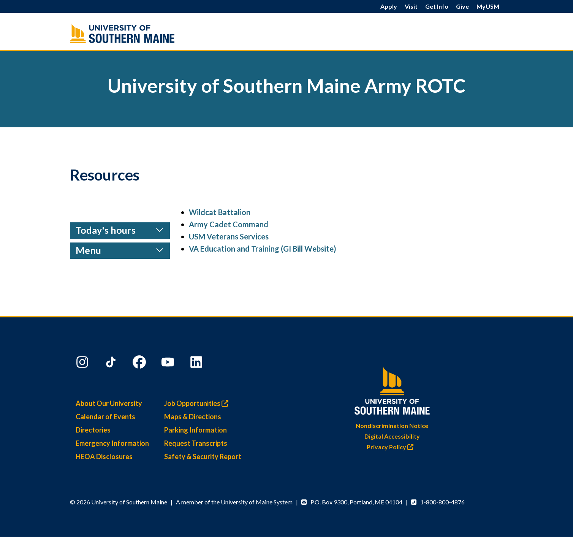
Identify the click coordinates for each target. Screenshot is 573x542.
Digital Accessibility (392, 436)
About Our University (109, 403)
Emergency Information (112, 443)
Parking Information (195, 430)
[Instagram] (83, 363)
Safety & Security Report (202, 456)
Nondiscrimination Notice (392, 425)
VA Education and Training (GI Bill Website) (262, 248)
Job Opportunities (198, 403)
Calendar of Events (105, 416)
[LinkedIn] (197, 363)
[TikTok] (111, 363)
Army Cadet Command (228, 224)
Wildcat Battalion (219, 212)
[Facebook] (140, 363)
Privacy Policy (392, 446)
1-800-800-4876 (442, 502)
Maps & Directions (192, 416)
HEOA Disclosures (104, 456)
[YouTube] (168, 363)
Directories (93, 430)
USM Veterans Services (229, 236)
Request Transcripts (195, 443)
